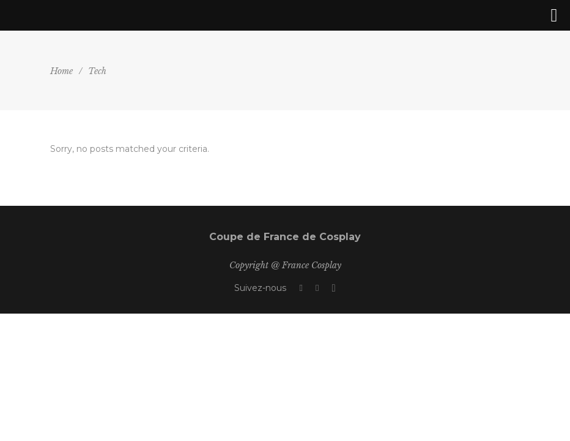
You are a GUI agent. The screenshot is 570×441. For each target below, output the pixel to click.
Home (61, 71)
